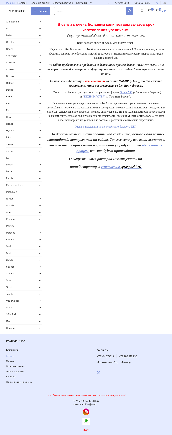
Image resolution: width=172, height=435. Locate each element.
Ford (8, 110)
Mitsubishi (12, 191)
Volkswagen (13, 300)
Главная (10, 2)
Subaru (10, 273)
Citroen (10, 69)
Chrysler (11, 62)
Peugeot (11, 219)
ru (156, 2)
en (164, 2)
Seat (8, 253)
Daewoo (10, 76)
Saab (9, 246)
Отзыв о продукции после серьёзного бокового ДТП (105, 126)
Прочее (10, 327)
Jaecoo (10, 144)
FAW (8, 103)
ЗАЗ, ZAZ (11, 314)
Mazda (9, 178)
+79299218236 (142, 2)
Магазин (22, 2)
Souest (10, 266)
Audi (8, 28)
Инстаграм (121, 167)
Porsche (10, 232)
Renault (10, 239)
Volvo (9, 307)
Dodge (9, 89)
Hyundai (10, 130)
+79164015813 (121, 2)
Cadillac (10, 42)
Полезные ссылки (40, 2)
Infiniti (9, 137)
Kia (8, 157)
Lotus (9, 171)
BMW (9, 35)
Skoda (9, 259)
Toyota (9, 293)
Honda (9, 123)
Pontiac (10, 225)
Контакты (81, 2)
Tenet (9, 287)
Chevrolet (11, 55)
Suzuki (9, 280)
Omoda (10, 205)
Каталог (40, 10)
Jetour (10, 150)
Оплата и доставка (63, 2)
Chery (9, 48)
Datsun (10, 82)
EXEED (10, 96)
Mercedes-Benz (14, 185)
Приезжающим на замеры (19, 381)
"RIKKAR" (126, 92)
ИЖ (8, 321)
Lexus (9, 164)
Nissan (10, 198)
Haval (9, 116)
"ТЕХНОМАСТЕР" (93, 96)
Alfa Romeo (12, 21)
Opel (8, 212)
